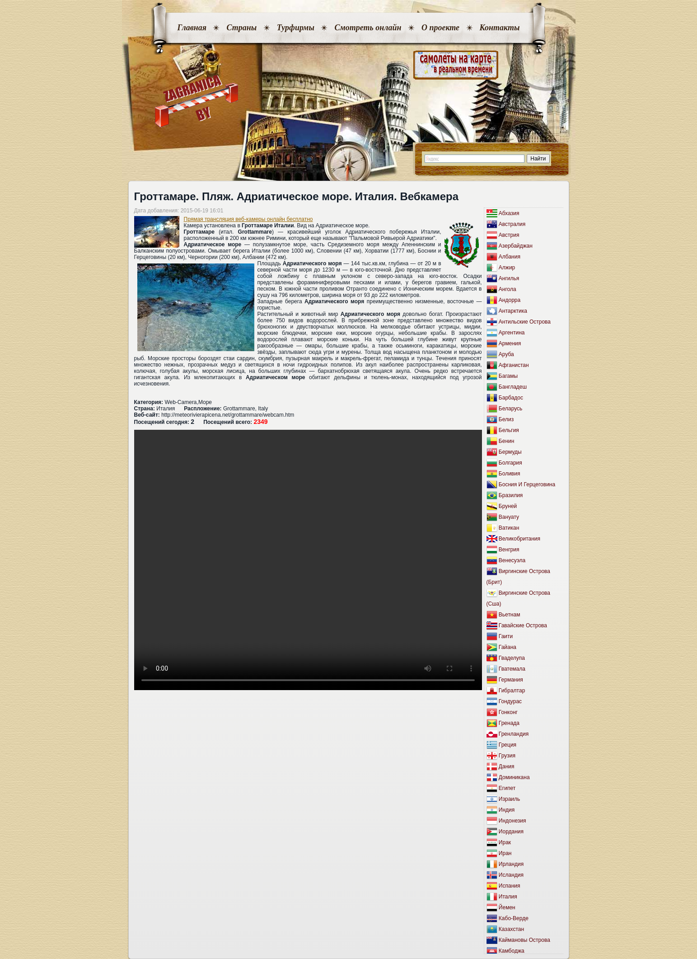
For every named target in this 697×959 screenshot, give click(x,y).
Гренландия (514, 734)
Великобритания (519, 539)
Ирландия (511, 864)
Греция (507, 745)
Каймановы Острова (524, 940)
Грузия (507, 755)
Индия (507, 810)
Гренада (509, 723)
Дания (507, 766)
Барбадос (511, 398)
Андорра (509, 300)
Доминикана (514, 777)
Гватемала (512, 669)
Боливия (509, 473)
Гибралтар (512, 690)
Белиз (506, 419)
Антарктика (513, 311)
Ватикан (509, 528)
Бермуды (510, 452)
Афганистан (514, 365)
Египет (507, 788)
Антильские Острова (525, 322)
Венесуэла (512, 560)
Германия (511, 680)
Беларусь (510, 408)
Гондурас (510, 701)
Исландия (511, 875)
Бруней (508, 506)
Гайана (507, 647)
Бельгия (509, 430)
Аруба (506, 354)
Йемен (507, 907)
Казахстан (511, 929)
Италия (508, 896)
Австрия (509, 235)
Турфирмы (295, 27)
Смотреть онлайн (367, 27)
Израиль (509, 799)
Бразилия (511, 495)
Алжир (507, 267)
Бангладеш (513, 387)
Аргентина (512, 332)
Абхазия (509, 213)
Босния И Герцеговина (527, 484)
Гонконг (508, 712)
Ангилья (509, 278)
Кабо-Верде (514, 918)
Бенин (507, 441)
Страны (241, 27)
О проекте (440, 27)
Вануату (509, 517)
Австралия (512, 224)
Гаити (506, 636)
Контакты (500, 27)
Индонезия (512, 821)
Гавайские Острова (523, 625)
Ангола (507, 289)
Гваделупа (512, 658)
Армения (510, 343)
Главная (192, 27)
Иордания (511, 831)
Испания (509, 886)
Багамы (508, 376)
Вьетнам (509, 614)
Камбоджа (511, 951)
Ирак (505, 842)
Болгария (510, 463)
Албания (509, 257)
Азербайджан (516, 246)
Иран (505, 853)
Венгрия (509, 549)
